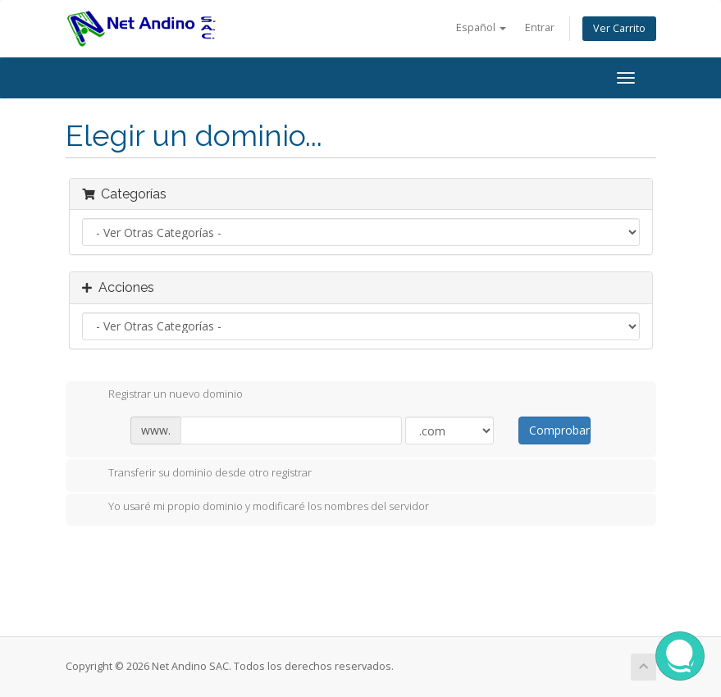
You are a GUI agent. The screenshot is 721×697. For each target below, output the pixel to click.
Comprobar (559, 430)
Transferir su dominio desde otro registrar (197, 474)
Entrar (539, 27)
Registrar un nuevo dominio (162, 395)
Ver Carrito (619, 28)
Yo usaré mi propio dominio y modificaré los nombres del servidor (255, 508)
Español (481, 27)
